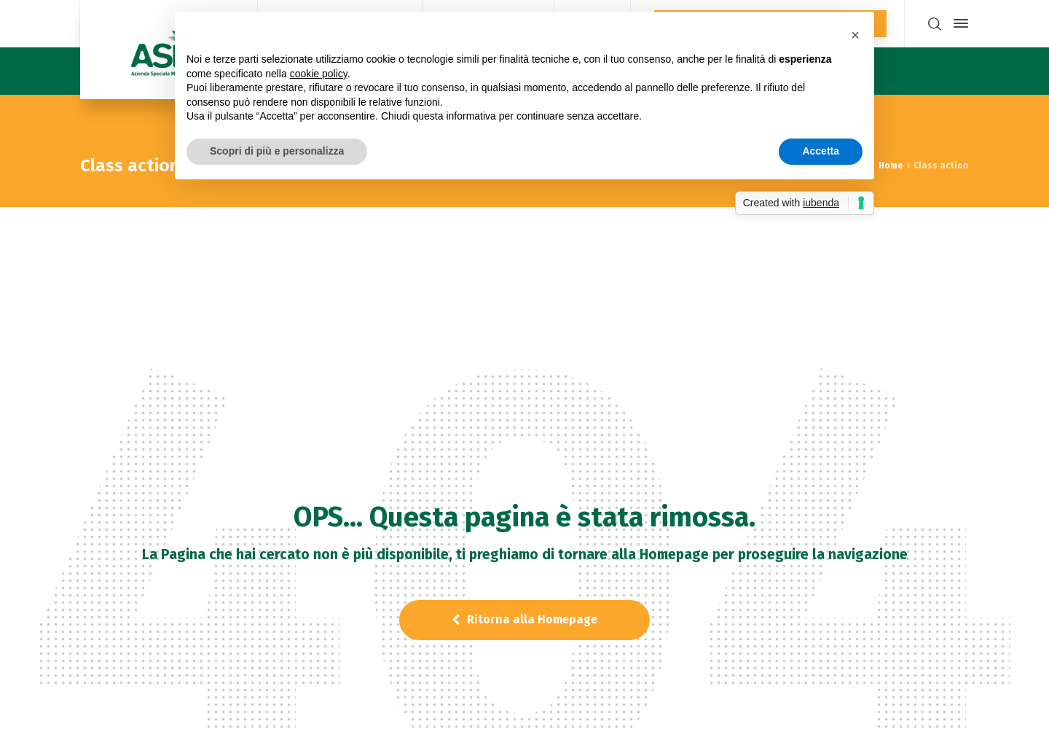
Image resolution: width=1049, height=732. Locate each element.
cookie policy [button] (318, 73)
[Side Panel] (958, 23)
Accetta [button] (820, 151)
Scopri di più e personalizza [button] (277, 151)
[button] (855, 35)
